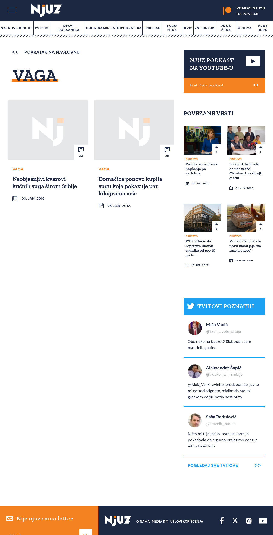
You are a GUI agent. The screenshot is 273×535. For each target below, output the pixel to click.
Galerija (106, 28)
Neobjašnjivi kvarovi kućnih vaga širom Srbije (45, 182)
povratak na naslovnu (46, 52)
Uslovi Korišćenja (186, 505)
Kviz (188, 28)
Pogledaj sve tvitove (213, 449)
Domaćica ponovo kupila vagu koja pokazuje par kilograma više (131, 185)
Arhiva (245, 28)
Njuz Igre (263, 28)
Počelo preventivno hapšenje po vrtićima (196, 170)
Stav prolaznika (68, 28)
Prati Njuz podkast (207, 85)
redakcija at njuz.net (163, 524)
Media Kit (160, 505)
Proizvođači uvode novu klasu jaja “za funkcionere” (246, 237)
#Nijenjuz (205, 28)
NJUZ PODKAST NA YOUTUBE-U (212, 64)
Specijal (151, 28)
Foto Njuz (172, 28)
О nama (143, 505)
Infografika (129, 28)
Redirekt (259, 524)
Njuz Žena (226, 28)
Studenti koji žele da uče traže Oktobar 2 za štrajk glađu (245, 170)
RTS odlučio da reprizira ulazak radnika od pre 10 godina (201, 239)
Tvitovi (42, 28)
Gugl (91, 28)
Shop (28, 28)
